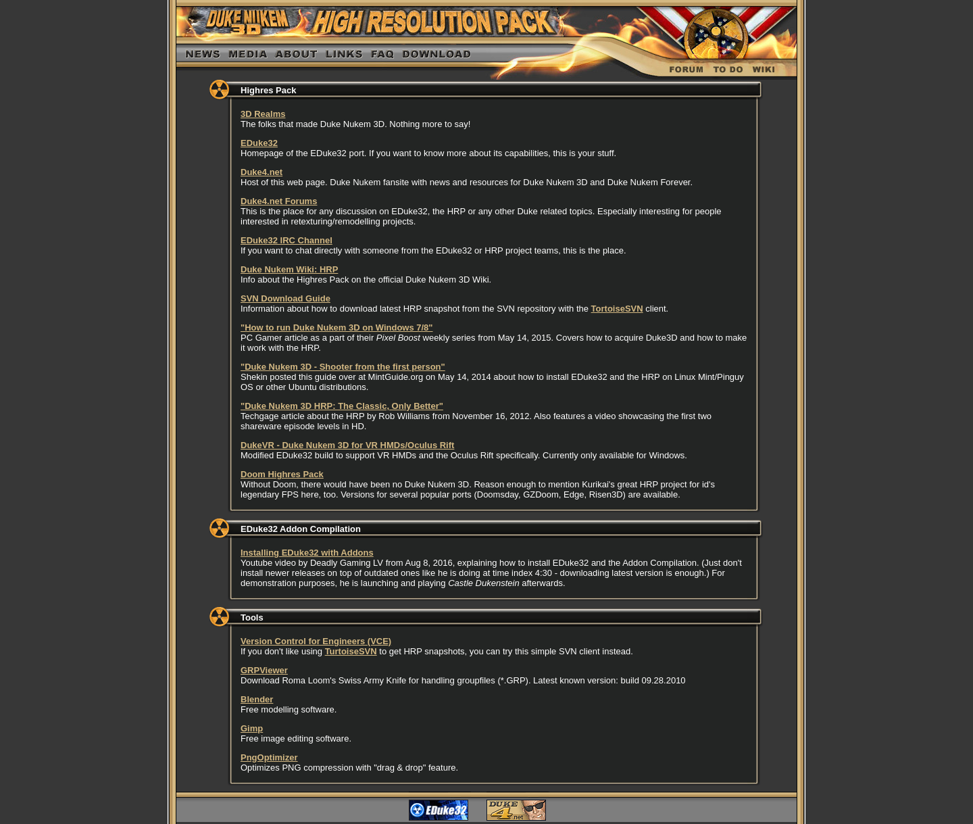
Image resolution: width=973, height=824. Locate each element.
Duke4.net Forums (279, 201)
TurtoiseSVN (351, 651)
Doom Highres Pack (282, 474)
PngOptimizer (269, 757)
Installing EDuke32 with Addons (307, 553)
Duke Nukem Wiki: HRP (289, 269)
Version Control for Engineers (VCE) (316, 641)
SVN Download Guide (285, 298)
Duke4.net (261, 172)
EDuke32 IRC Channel (286, 240)
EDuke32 (259, 143)
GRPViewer (264, 670)
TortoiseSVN (617, 309)
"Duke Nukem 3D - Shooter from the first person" (343, 367)
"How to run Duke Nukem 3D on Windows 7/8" (337, 327)
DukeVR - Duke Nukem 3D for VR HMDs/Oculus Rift (347, 445)
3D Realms (263, 114)
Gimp (252, 728)
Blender (257, 699)
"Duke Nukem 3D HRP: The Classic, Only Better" (342, 406)
